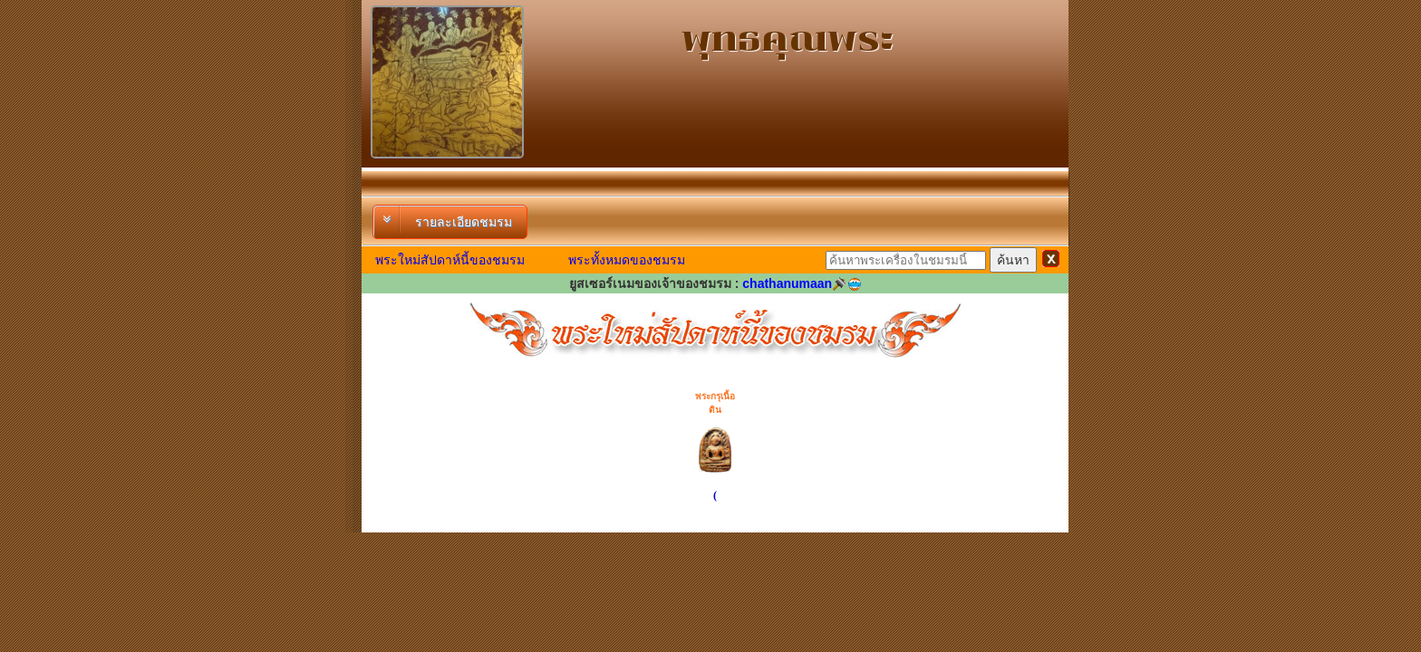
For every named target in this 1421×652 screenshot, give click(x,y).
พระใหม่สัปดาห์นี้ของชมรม (450, 260)
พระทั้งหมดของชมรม (626, 260)
